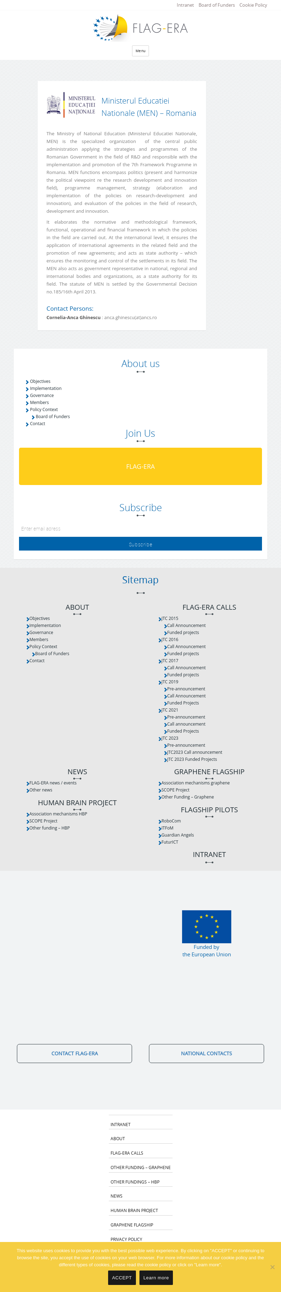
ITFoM (168, 828)
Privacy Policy (126, 1239)
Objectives (40, 381)
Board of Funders (217, 5)
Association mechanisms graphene (196, 783)
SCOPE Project (44, 821)
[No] (272, 1267)
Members (39, 402)
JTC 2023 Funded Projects (192, 759)
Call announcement (186, 724)
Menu (141, 51)
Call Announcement (186, 625)
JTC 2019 (170, 682)
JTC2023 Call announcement (195, 752)
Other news (41, 790)
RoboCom (171, 821)
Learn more (156, 1277)
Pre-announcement (186, 689)
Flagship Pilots (209, 810)
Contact (37, 424)
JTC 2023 (170, 738)
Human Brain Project (77, 803)
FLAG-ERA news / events (53, 783)
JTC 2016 (170, 639)
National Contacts (206, 1053)
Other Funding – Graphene (188, 797)
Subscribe (140, 544)
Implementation (46, 388)
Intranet (185, 5)
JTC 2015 (170, 618)
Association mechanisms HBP (58, 814)
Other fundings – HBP (135, 1182)
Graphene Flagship (209, 772)
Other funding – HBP (50, 828)
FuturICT (170, 842)
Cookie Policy (253, 5)
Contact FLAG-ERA (74, 1053)
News (77, 772)
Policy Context (44, 409)
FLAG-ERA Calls (209, 607)
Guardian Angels (178, 835)
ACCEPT (122, 1277)
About (77, 607)
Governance (42, 395)
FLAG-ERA (140, 466)
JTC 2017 (170, 661)
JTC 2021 (170, 710)
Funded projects (183, 632)
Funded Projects (183, 703)
